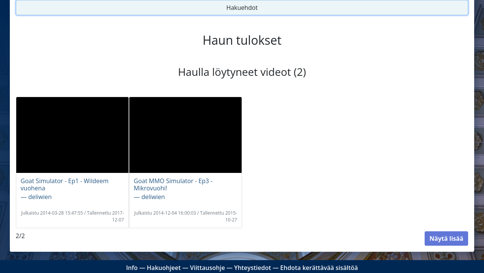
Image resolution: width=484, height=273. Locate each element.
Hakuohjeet (164, 268)
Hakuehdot (242, 7)
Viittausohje (207, 268)
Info (132, 268)
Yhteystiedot (252, 268)
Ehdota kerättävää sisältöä (319, 268)
